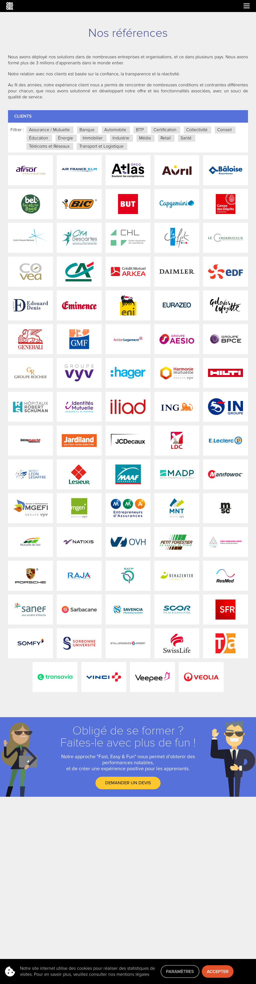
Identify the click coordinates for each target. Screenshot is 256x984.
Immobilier (93, 138)
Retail (165, 138)
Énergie (65, 138)
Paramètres (180, 971)
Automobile (115, 129)
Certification (165, 129)
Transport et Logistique (101, 146)
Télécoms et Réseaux (49, 146)
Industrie (120, 138)
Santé (186, 138)
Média (145, 138)
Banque (87, 129)
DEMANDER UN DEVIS (128, 782)
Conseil (224, 129)
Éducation (38, 138)
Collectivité (197, 129)
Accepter (217, 971)
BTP (140, 129)
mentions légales (132, 974)
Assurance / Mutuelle (49, 129)
